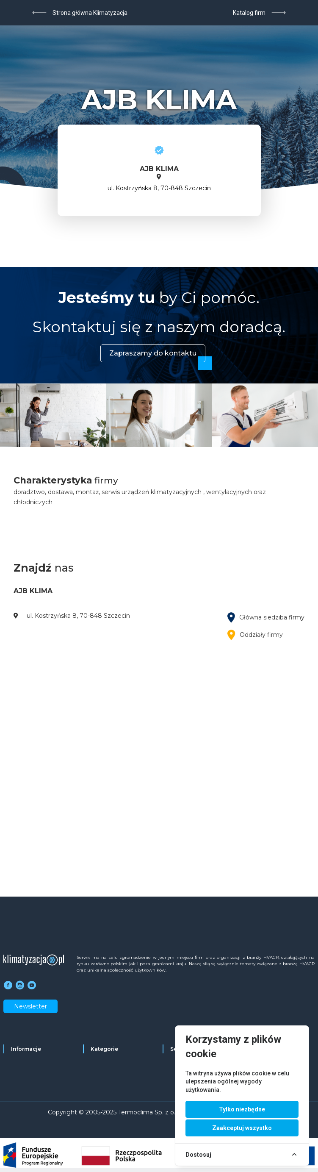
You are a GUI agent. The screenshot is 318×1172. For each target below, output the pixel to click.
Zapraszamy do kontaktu (152, 353)
